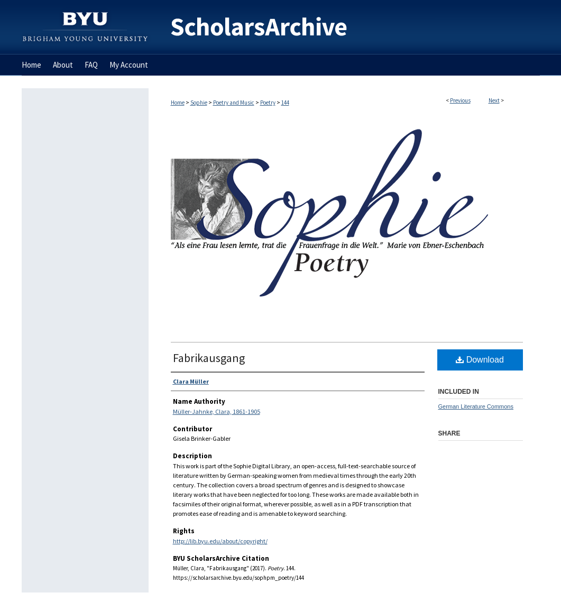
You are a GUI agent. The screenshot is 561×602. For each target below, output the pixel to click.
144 (285, 102)
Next (494, 100)
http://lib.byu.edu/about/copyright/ (220, 541)
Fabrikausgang (209, 357)
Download (480, 359)
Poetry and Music (233, 102)
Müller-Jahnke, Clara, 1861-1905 (216, 411)
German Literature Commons (475, 406)
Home (178, 102)
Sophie (198, 102)
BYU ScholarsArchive (344, 27)
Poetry (267, 102)
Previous (460, 100)
